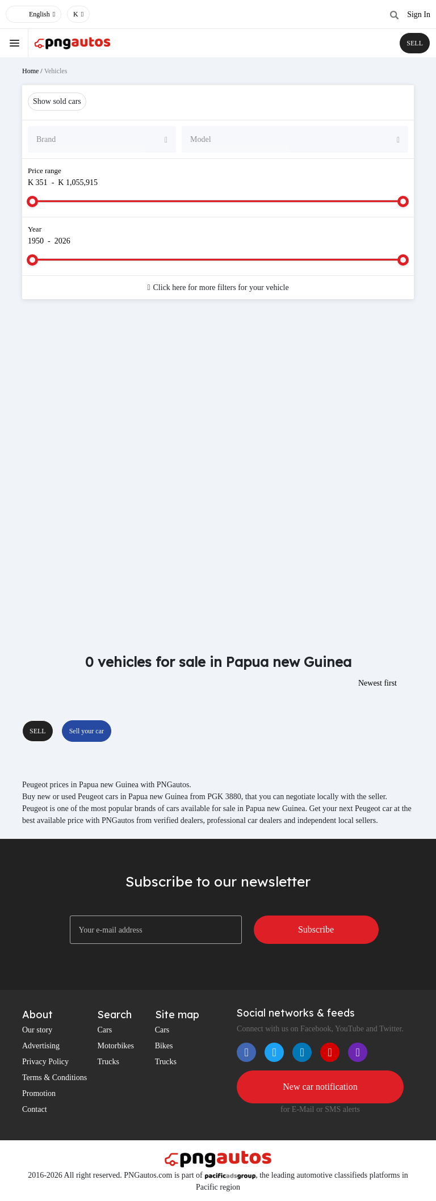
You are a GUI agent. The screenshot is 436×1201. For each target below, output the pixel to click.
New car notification (320, 1086)
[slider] (32, 201)
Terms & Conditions (54, 1077)
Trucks (108, 1061)
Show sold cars (57, 101)
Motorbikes (115, 1046)
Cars (104, 1030)
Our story (37, 1030)
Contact (34, 1109)
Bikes (164, 1046)
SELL (414, 43)
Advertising (41, 1046)
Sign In (418, 14)
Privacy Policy (45, 1061)
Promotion (39, 1093)
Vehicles (56, 71)
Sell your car (86, 731)
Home (30, 71)
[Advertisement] (218, 398)
